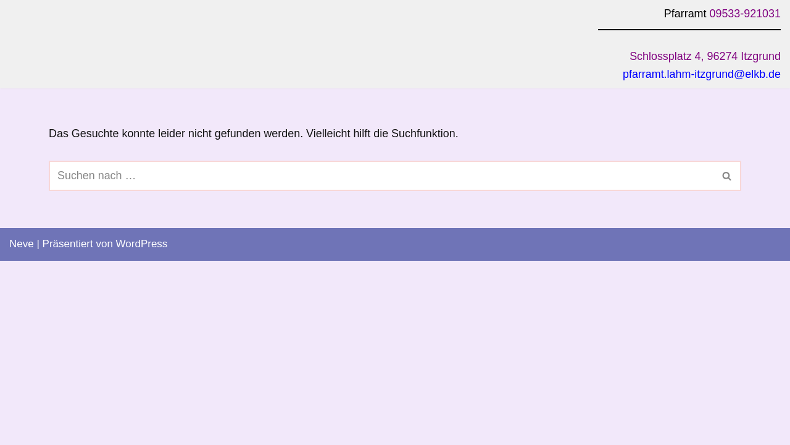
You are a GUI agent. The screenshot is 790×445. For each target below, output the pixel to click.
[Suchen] (381, 174)
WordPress (142, 428)
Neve (21, 428)
